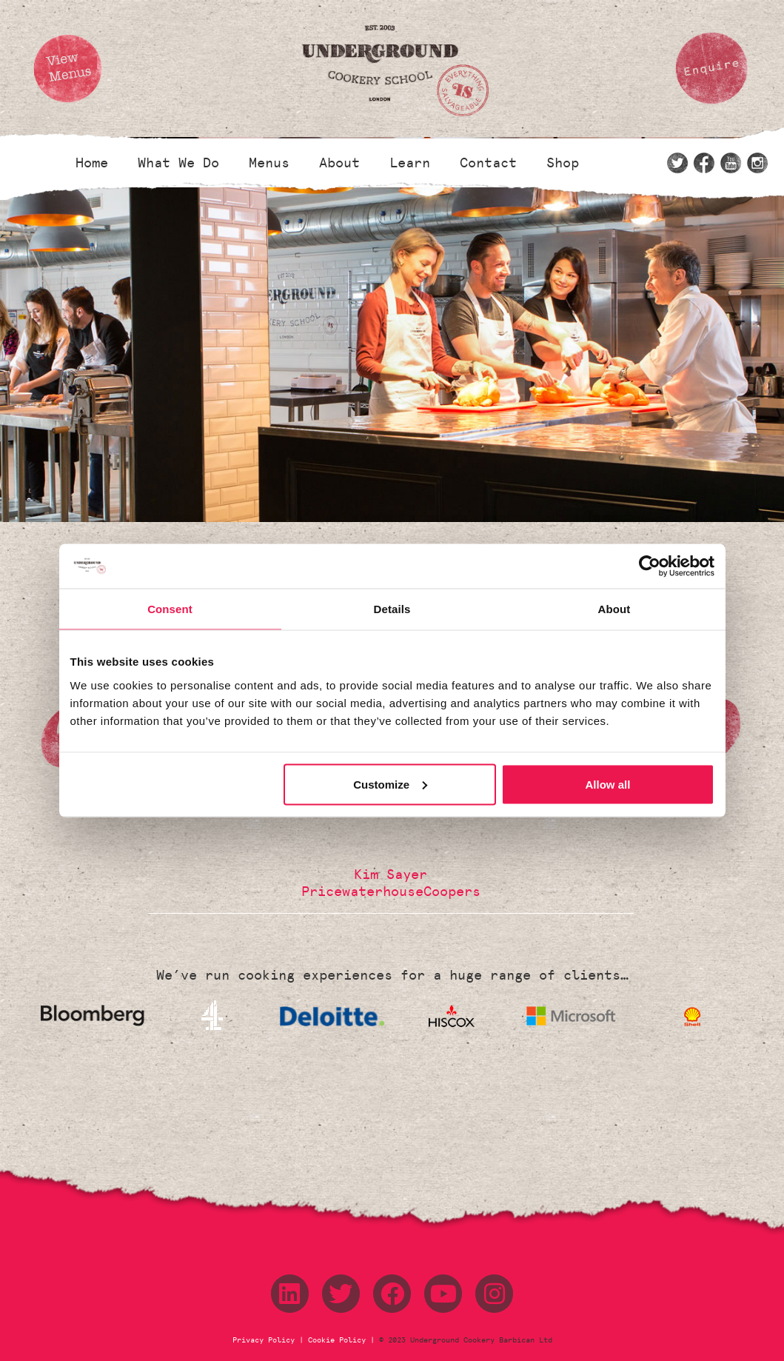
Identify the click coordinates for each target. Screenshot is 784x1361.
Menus (269, 163)
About (339, 163)
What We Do (178, 163)
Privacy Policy (265, 1340)
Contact (488, 163)
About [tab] (614, 609)
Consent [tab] (169, 609)
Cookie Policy (337, 1340)
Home (92, 163)
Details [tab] (392, 609)
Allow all (608, 784)
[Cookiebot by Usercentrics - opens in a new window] (649, 566)
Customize (390, 784)
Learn (409, 163)
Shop (562, 163)
